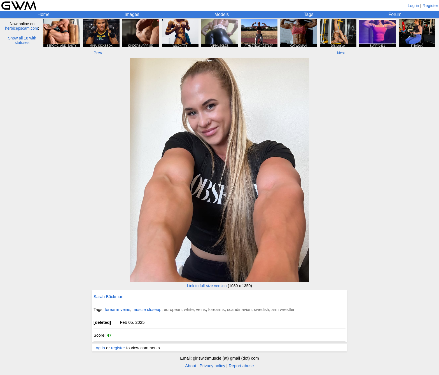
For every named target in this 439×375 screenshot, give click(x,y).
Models (221, 14)
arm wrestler (283, 309)
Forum (395, 14)
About (190, 365)
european (172, 309)
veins (201, 309)
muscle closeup (146, 309)
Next (341, 52)
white (189, 309)
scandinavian (239, 309)
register (118, 347)
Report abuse (241, 365)
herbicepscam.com (21, 28)
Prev (98, 52)
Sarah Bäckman (108, 296)
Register (430, 5)
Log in (413, 5)
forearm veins (117, 309)
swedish (261, 309)
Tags (309, 14)
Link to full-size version (207, 285)
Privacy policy (212, 365)
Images (132, 14)
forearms (216, 309)
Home (44, 14)
